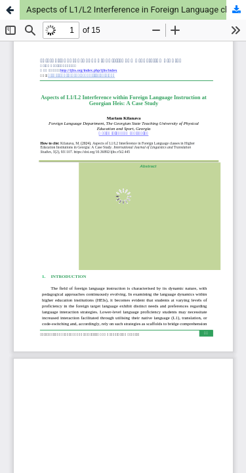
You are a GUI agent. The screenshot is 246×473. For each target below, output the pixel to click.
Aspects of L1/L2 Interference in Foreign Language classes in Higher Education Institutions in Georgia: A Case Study (136, 9)
